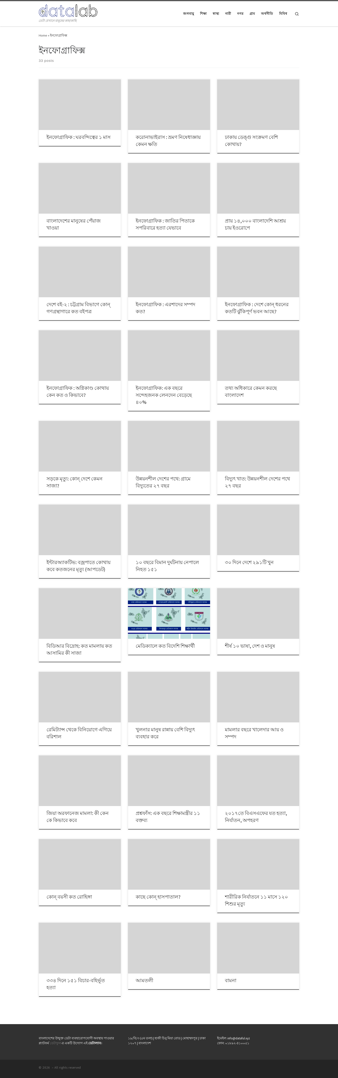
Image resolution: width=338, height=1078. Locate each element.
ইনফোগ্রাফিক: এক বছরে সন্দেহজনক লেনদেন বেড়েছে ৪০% (164, 395)
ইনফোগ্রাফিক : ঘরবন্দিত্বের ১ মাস (78, 137)
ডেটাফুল (55, 1043)
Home (43, 35)
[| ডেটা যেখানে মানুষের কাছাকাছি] (68, 9)
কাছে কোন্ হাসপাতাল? (158, 897)
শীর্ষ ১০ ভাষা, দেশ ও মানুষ (250, 646)
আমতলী (144, 980)
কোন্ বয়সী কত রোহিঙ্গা (69, 897)
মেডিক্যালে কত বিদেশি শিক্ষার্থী (165, 646)
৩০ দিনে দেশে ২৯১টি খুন (249, 562)
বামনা (230, 980)
